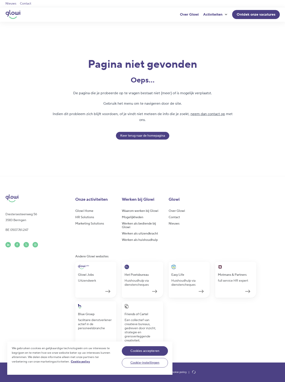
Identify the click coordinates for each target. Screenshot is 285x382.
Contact (25, 4)
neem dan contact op (208, 114)
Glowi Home (84, 211)
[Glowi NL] (12, 14)
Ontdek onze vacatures (256, 14)
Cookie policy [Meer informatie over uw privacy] (80, 361)
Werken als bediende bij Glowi (139, 225)
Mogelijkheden (132, 217)
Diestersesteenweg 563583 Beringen (21, 217)
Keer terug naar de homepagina (142, 136)
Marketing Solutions (89, 223)
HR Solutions (84, 217)
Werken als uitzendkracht (140, 233)
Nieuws (10, 4)
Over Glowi (189, 14)
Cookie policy (178, 372)
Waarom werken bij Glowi (140, 211)
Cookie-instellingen (145, 363)
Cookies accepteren (144, 351)
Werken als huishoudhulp (140, 240)
